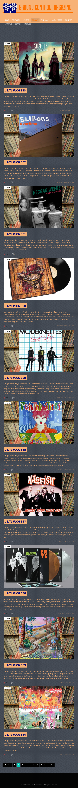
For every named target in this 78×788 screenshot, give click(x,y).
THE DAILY (45, 20)
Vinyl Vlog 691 (15, 234)
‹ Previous (7, 765)
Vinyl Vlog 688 (15, 449)
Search (18, 24)
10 (7, 254)
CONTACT (68, 20)
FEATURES (16, 20)
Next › (43, 765)
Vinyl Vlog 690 (15, 306)
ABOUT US (8, 24)
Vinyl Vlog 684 (15, 734)
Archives (27, 24)
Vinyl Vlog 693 (15, 90)
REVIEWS (26, 20)
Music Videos (57, 20)
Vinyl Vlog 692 (15, 162)
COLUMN (35, 20)
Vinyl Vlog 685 (15, 665)
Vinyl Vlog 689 (15, 377)
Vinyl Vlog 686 (15, 593)
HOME (7, 20)
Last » (51, 765)
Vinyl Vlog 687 (15, 521)
